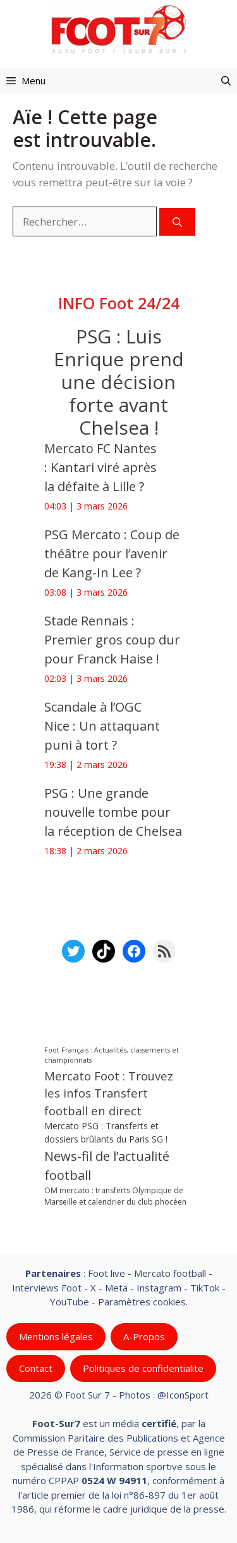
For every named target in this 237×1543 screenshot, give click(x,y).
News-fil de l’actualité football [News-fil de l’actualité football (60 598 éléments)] (106, 1166)
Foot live (106, 1273)
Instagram (159, 1287)
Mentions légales (56, 1336)
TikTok (204, 1287)
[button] (226, 80)
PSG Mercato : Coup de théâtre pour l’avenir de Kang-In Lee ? (111, 553)
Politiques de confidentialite (143, 1368)
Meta (116, 1287)
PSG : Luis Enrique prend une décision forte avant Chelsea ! (119, 381)
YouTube (69, 1301)
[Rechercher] (177, 222)
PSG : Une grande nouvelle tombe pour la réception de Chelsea (113, 812)
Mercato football (170, 1273)
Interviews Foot (47, 1287)
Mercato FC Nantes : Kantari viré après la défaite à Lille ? (100, 467)
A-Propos (144, 1336)
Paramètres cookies (142, 1301)
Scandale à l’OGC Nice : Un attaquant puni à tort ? (102, 725)
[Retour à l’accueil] (118, 29)
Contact (35, 1368)
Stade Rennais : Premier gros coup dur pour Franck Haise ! (112, 639)
